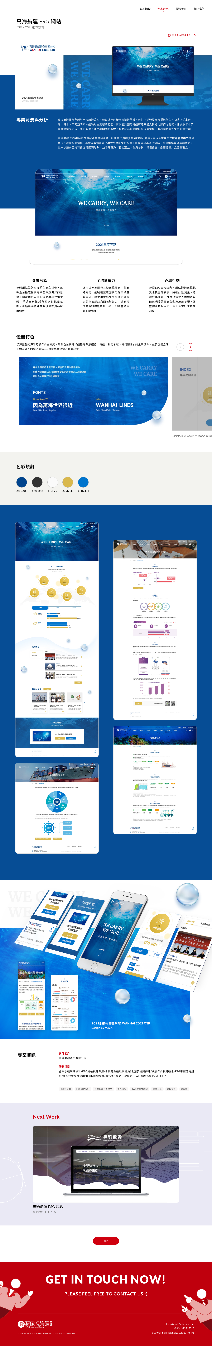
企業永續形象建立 (103, 1089)
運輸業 (184, 1089)
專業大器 (157, 1089)
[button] (190, 347)
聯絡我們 (199, 8)
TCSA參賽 (66, 1089)
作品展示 (163, 8)
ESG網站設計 (83, 1089)
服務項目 (181, 8)
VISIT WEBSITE (182, 35)
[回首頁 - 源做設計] (12, 8)
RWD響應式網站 (139, 1089)
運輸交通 (171, 1089)
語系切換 (121, 1089)
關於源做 (145, 8)
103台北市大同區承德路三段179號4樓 (173, 1332)
